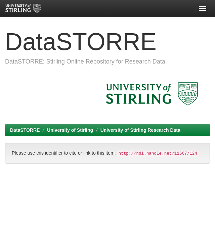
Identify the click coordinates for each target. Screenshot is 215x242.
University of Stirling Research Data (140, 130)
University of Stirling (70, 130)
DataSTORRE (25, 130)
